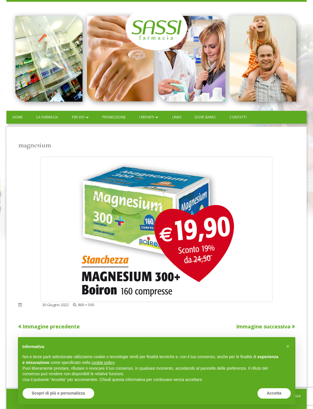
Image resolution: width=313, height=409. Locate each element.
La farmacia (47, 117)
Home (17, 117)
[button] (287, 346)
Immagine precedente (51, 326)
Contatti (238, 117)
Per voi (78, 117)
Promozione (113, 117)
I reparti (146, 117)
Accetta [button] (274, 393)
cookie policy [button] (102, 362)
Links (176, 117)
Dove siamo (205, 117)
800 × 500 (86, 304)
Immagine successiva (263, 326)
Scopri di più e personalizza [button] (58, 393)
